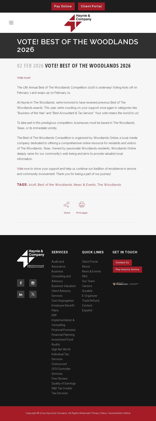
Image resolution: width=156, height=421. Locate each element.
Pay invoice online (127, 269)
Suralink (87, 291)
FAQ (84, 276)
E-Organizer (90, 295)
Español (87, 310)
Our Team (88, 281)
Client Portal (91, 6)
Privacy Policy (99, 413)
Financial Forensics (64, 329)
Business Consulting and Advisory (61, 276)
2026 (32, 184)
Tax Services (60, 393)
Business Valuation (64, 286)
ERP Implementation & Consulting (63, 320)
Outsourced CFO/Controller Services (61, 368)
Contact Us (122, 262)
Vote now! (23, 77)
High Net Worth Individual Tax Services (61, 354)
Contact (87, 305)
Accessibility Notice (119, 413)
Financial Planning (63, 334)
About (86, 266)
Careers (87, 286)
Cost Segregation (63, 300)
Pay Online (63, 6)
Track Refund (90, 300)
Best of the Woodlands (55, 184)
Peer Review (60, 378)
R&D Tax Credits (62, 388)
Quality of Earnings (64, 383)
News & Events (85, 184)
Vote (20, 168)
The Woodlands (109, 184)
